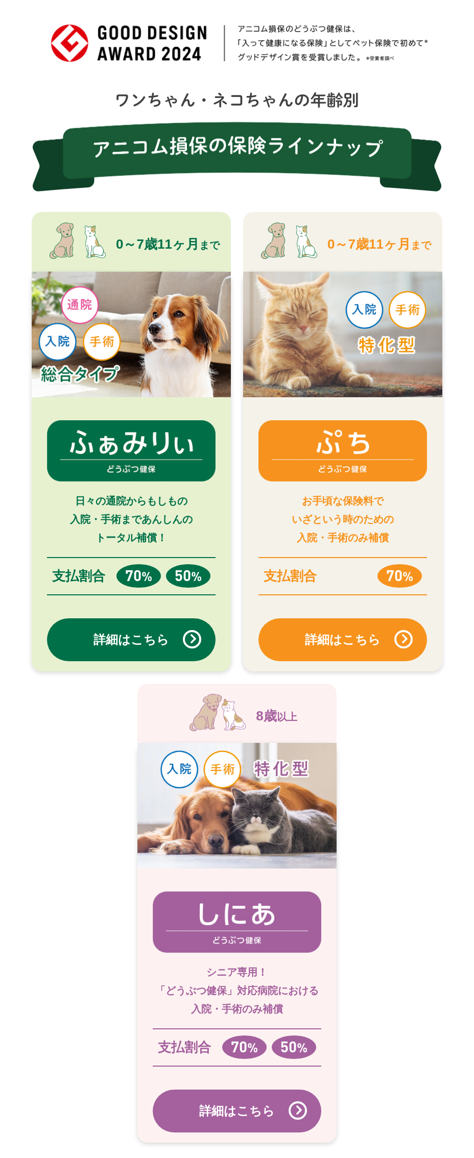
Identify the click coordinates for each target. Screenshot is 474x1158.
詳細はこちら (131, 639)
